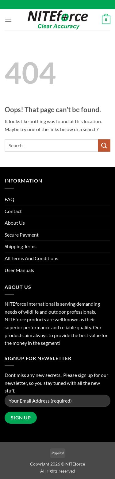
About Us (15, 223)
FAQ (9, 199)
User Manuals (19, 270)
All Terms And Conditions (31, 258)
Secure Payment (22, 235)
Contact (13, 211)
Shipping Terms (20, 246)
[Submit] (104, 145)
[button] (8, 19)
